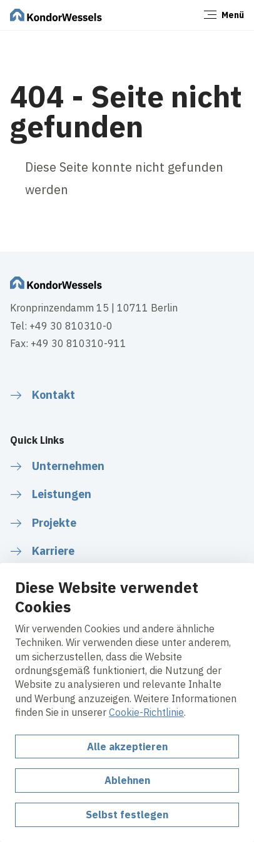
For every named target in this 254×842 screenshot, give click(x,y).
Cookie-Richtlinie (146, 712)
